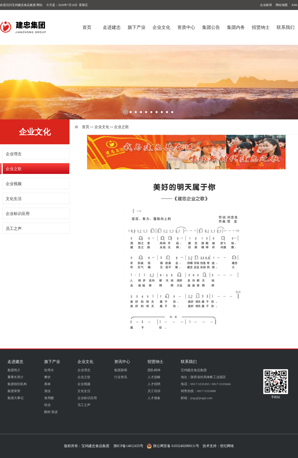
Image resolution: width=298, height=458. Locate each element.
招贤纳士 (261, 25)
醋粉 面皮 (51, 412)
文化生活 (14, 199)
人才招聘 (154, 384)
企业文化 (161, 25)
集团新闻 (120, 370)
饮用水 (49, 370)
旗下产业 (137, 25)
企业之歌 (14, 169)
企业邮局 (266, 5)
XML (294, 5)
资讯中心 (122, 361)
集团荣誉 (13, 391)
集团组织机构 (17, 384)
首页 (86, 25)
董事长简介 (15, 377)
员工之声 (14, 228)
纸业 (47, 405)
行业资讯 (120, 377)
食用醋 (49, 398)
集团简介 (13, 370)
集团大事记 (15, 398)
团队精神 (154, 370)
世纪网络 (227, 446)
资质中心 (186, 25)
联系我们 (286, 25)
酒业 (47, 391)
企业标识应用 (18, 213)
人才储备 (154, 398)
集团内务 (236, 25)
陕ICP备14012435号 (129, 446)
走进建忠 (112, 25)
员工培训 (154, 391)
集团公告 (211, 25)
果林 (47, 384)
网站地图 (282, 5)
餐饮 (47, 377)
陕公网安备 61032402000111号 (173, 446)
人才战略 (154, 377)
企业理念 (14, 154)
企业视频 (14, 184)
